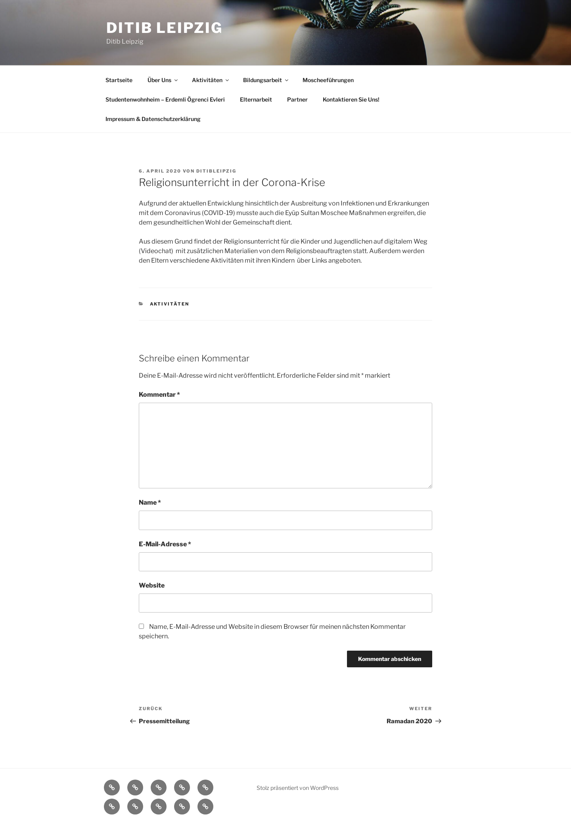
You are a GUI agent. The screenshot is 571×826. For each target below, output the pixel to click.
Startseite (118, 80)
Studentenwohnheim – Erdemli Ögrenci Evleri (165, 99)
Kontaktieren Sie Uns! (351, 99)
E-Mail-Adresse (165, 544)
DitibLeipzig (216, 171)
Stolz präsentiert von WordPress (298, 787)
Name (150, 502)
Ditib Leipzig (164, 27)
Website (152, 585)
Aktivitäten (211, 80)
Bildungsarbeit (266, 80)
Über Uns (163, 80)
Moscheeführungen (328, 80)
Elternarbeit (256, 99)
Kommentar (159, 394)
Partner (297, 99)
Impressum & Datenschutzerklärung (153, 118)
